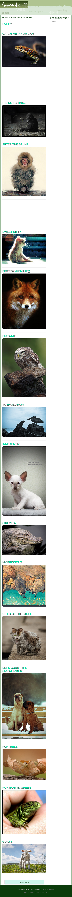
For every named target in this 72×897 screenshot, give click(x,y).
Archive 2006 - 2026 (43, 892)
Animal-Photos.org (28, 892)
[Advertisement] (24, 86)
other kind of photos (48, 890)
